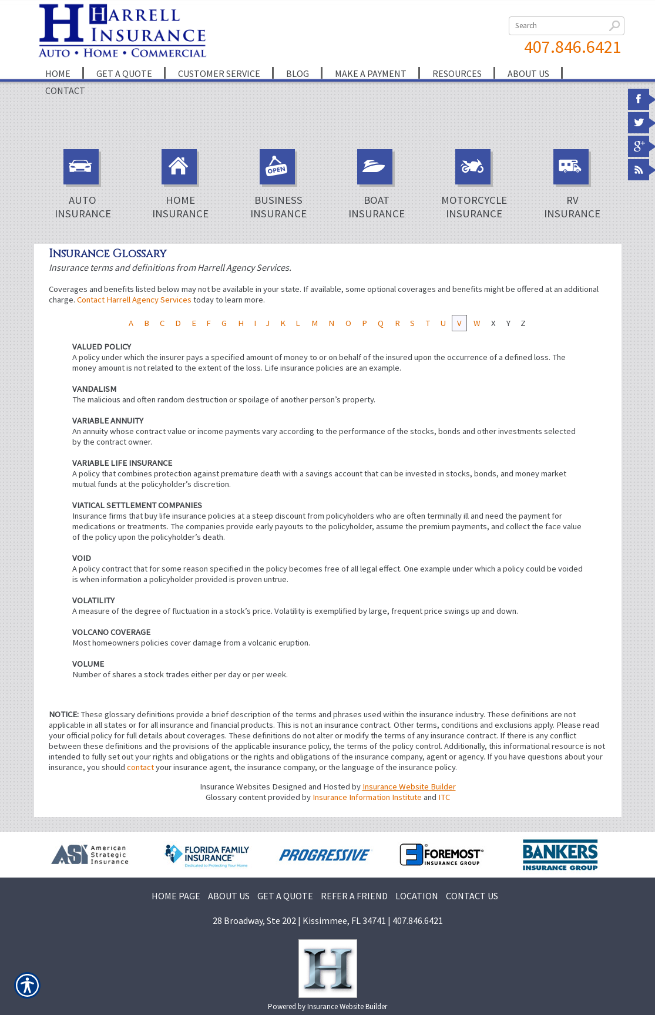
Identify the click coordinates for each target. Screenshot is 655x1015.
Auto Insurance (83, 184)
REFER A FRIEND (354, 896)
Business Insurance (278, 184)
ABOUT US (229, 896)
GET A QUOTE (285, 896)
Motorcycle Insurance (474, 184)
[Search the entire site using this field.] (566, 25)
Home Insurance (180, 184)
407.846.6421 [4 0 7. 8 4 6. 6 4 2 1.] (573, 46)
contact (140, 767)
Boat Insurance (376, 184)
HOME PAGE (176, 896)
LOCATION (416, 896)
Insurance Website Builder (409, 786)
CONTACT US (472, 896)
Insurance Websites (235, 786)
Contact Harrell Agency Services (134, 299)
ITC (444, 797)
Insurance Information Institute (367, 797)
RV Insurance (572, 184)
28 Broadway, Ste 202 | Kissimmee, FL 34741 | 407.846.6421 (328, 920)
